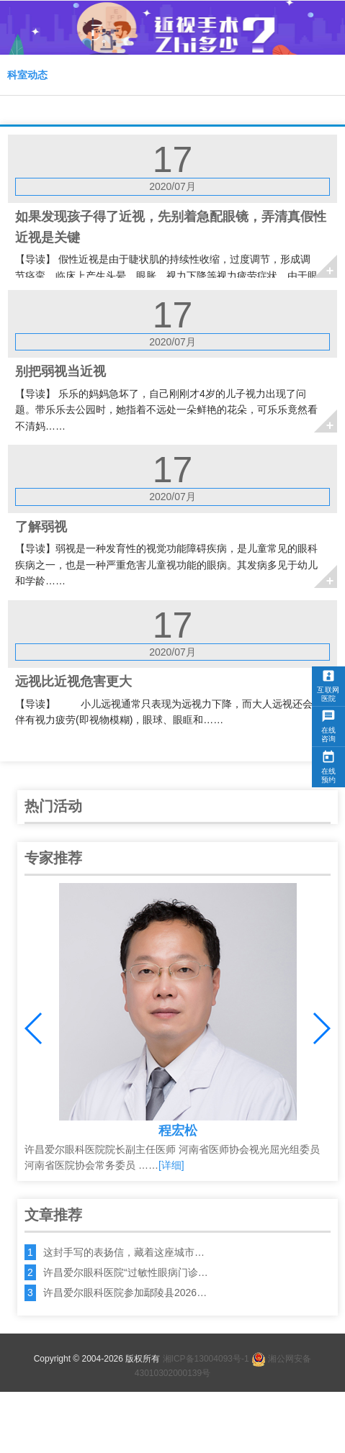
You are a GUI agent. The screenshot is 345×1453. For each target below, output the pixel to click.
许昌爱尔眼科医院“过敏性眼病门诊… (125, 1272)
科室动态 (27, 75)
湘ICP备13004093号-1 (206, 1359)
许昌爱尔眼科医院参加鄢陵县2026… (125, 1292)
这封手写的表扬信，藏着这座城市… (124, 1252)
